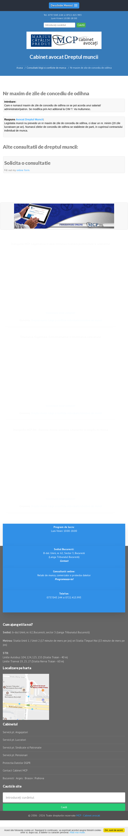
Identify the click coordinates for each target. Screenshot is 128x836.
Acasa (19, 67)
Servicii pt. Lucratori (14, 740)
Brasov (29, 778)
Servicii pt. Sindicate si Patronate (22, 747)
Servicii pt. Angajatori (15, 732)
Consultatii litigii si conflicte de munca (46, 67)
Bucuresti (9, 778)
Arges (19, 778)
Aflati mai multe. (77, 832)
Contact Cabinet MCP (15, 770)
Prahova (39, 778)
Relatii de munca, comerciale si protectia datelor (64, 575)
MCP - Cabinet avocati (88, 815)
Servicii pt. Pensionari (15, 755)
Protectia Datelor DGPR (17, 763)
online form (22, 170)
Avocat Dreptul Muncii (29, 119)
